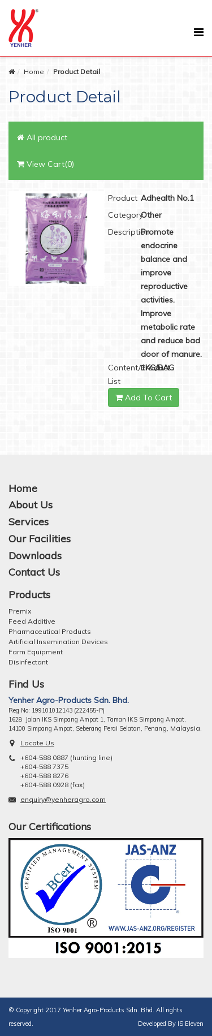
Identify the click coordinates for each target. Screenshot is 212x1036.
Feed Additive (31, 621)
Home (34, 71)
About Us (30, 504)
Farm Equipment (35, 652)
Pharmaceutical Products (49, 631)
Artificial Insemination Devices (58, 641)
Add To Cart (143, 397)
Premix (19, 611)
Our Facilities (39, 538)
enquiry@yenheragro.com (63, 799)
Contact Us (34, 572)
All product (42, 137)
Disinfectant (28, 662)
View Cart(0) (45, 164)
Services (28, 521)
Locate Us (37, 743)
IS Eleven (191, 1024)
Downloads (35, 555)
